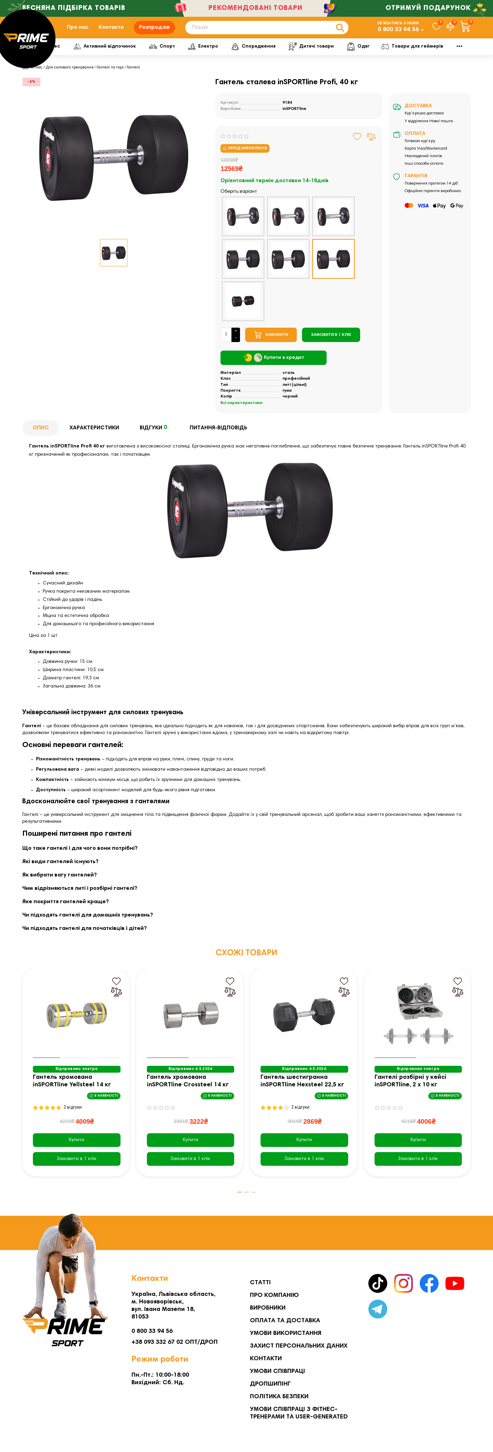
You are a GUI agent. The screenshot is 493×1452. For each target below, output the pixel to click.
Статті (260, 1283)
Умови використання (285, 1333)
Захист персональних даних (298, 1346)
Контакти (111, 32)
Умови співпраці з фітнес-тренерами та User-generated (299, 1413)
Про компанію (274, 1295)
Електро (238, 55)
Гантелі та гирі (110, 76)
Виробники (268, 1308)
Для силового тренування (69, 76)
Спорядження (290, 55)
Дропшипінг (270, 1384)
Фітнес (77, 55)
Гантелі (133, 76)
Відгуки (154, 437)
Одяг (397, 55)
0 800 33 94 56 (398, 34)
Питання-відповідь (218, 437)
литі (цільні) (294, 394)
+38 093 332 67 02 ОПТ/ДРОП (174, 1342)
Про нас (77, 32)
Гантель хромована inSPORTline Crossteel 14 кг (188, 1090)
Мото (434, 55)
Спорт (195, 55)
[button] (236, 1201)
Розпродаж (154, 32)
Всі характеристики (241, 412)
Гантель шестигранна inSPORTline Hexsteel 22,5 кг (302, 1090)
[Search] (267, 32)
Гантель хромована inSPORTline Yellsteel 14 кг (72, 1090)
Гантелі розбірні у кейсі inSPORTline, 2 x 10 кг (410, 1090)
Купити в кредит (273, 366)
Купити (76, 1149)
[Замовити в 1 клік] (331, 344)
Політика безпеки (279, 1397)
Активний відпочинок (136, 55)
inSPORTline (294, 118)
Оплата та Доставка (285, 1321)
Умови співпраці (277, 1371)
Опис (41, 437)
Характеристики (94, 437)
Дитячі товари (349, 55)
